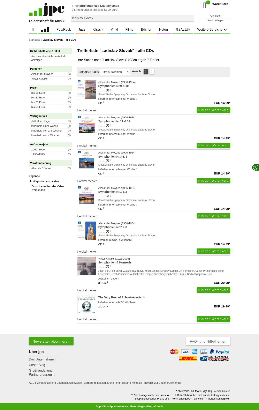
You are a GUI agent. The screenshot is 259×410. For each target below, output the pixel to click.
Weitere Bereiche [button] (212, 29)
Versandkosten (45, 382)
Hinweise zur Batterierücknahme (162, 382)
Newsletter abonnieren (51, 341)
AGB (32, 382)
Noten (163, 29)
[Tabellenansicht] (146, 71)
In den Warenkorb (213, 110)
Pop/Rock (63, 29)
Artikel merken (87, 110)
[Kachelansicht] (152, 71)
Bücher (146, 29)
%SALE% (182, 29)
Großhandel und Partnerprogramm (42, 372)
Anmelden (215, 15)
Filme (129, 29)
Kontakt (135, 382)
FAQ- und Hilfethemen (208, 341)
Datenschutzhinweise (69, 382)
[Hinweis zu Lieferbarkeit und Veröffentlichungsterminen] (136, 99)
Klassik (98, 29)
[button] (52, 58)
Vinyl (114, 29)
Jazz (81, 29)
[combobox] (132, 18)
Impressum (122, 382)
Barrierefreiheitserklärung (99, 382)
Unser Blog (37, 365)
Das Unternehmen (42, 359)
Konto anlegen (215, 20)
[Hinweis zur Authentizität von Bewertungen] (110, 90)
